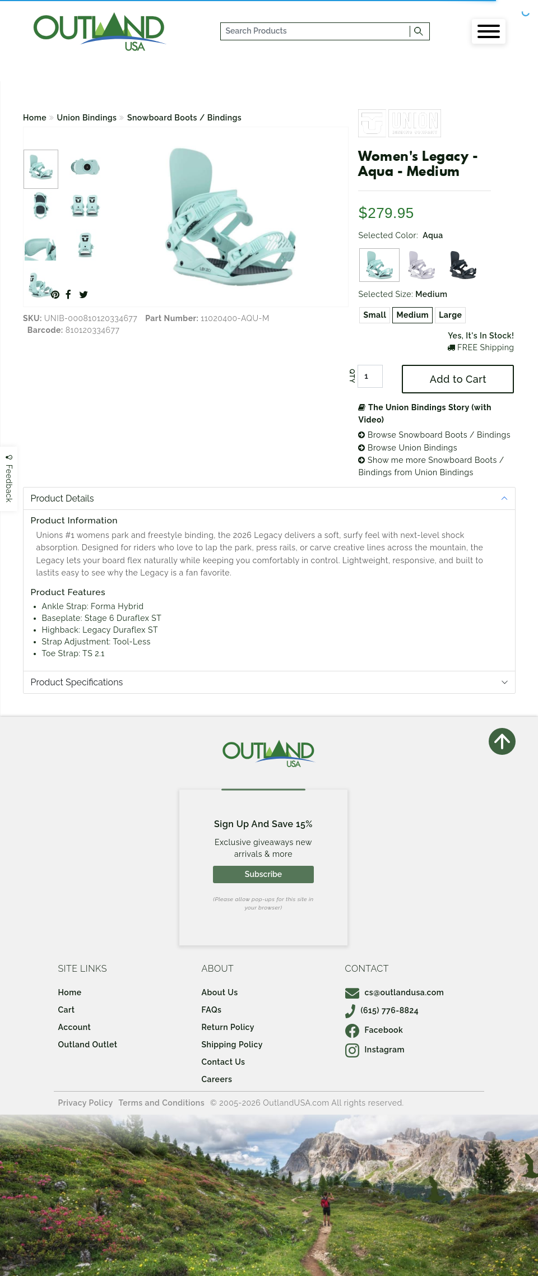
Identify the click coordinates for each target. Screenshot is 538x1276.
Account (74, 1027)
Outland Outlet (88, 1044)
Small (374, 314)
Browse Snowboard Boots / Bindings (434, 434)
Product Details (62, 498)
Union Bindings (87, 117)
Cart (66, 1009)
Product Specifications (77, 682)
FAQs (212, 1009)
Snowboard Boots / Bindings (184, 117)
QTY (352, 376)
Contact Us (223, 1061)
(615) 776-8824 (382, 1010)
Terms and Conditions (162, 1102)
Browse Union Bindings (407, 447)
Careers (217, 1079)
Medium (412, 314)
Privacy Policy (85, 1102)
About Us (220, 992)
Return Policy (228, 1027)
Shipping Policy (232, 1044)
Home (35, 117)
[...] (315, 31)
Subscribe (263, 874)
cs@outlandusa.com (394, 992)
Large (450, 314)
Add (458, 379)
